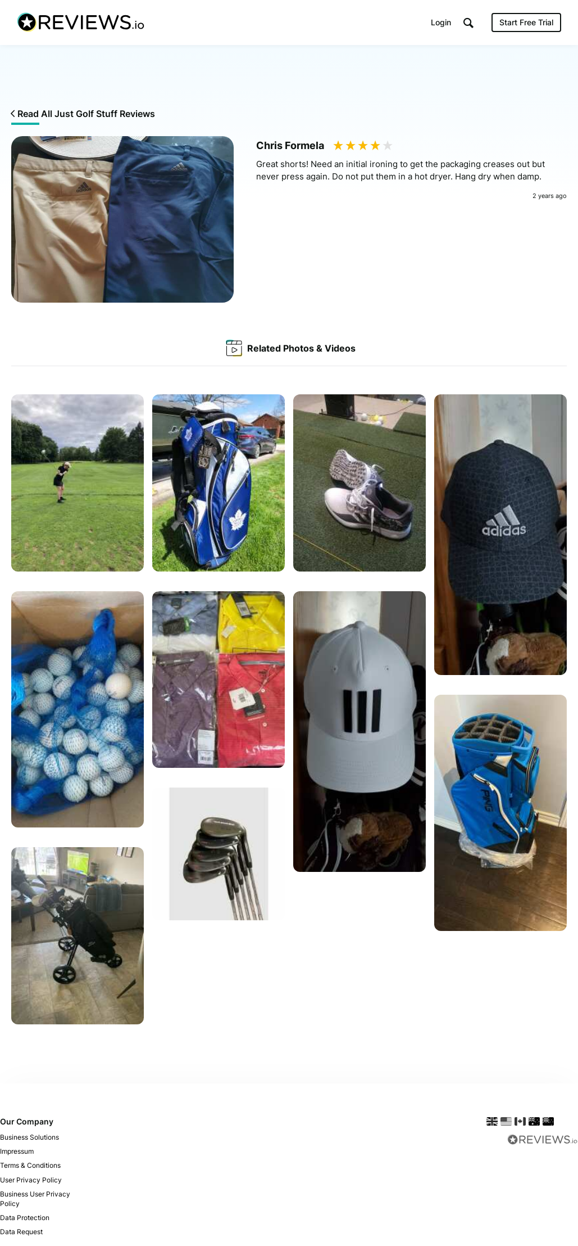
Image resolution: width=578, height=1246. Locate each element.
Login (441, 22)
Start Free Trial (526, 22)
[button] (468, 23)
